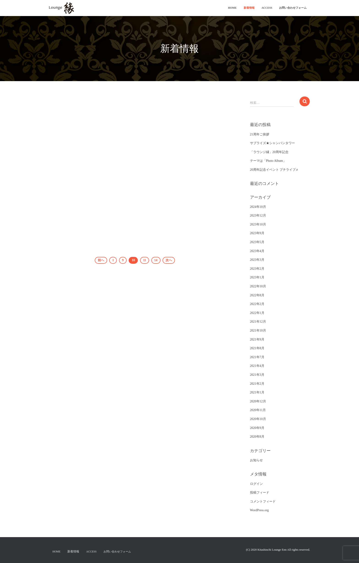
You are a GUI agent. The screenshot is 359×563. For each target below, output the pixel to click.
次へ (169, 260)
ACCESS (266, 7)
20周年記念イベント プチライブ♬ (274, 169)
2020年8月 (257, 436)
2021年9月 (257, 339)
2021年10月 (258, 330)
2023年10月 (258, 224)
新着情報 (249, 7)
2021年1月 (257, 392)
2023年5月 (257, 242)
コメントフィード (263, 501)
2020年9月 (257, 428)
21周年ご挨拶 (259, 134)
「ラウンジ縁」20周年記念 (269, 152)
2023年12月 (258, 215)
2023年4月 (257, 251)
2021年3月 (257, 374)
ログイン (256, 484)
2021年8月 (257, 348)
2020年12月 (258, 401)
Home (232, 7)
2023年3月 (257, 259)
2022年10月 (258, 286)
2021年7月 (257, 357)
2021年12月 (258, 321)
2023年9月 (257, 233)
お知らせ (256, 460)
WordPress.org (259, 510)
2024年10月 (258, 207)
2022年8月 (257, 295)
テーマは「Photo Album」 (268, 160)
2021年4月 (257, 366)
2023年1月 (257, 277)
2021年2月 (257, 383)
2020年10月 (258, 419)
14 (156, 260)
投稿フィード (259, 492)
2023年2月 (257, 268)
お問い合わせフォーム (293, 7)
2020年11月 (258, 410)
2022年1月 (257, 313)
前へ (101, 260)
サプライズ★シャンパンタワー (272, 143)
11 (144, 260)
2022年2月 (257, 304)
